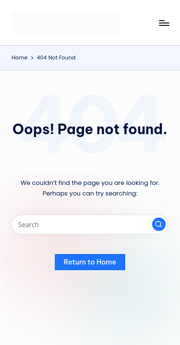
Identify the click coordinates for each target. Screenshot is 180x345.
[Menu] (163, 22)
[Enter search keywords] (90, 225)
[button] (159, 224)
